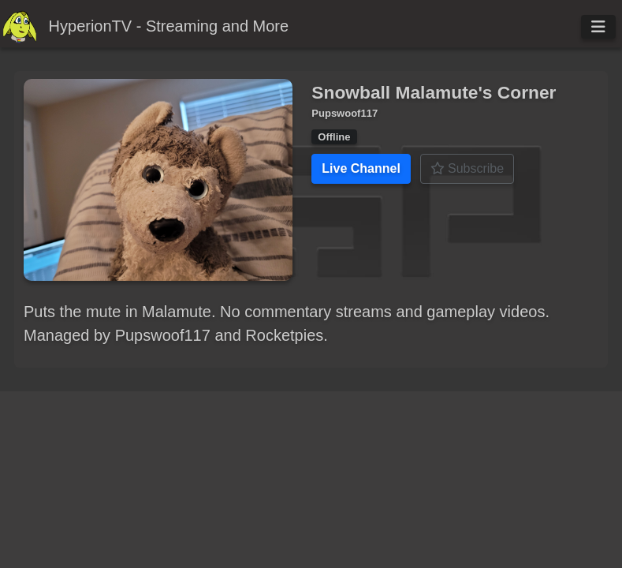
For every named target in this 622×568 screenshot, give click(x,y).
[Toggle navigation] (598, 27)
